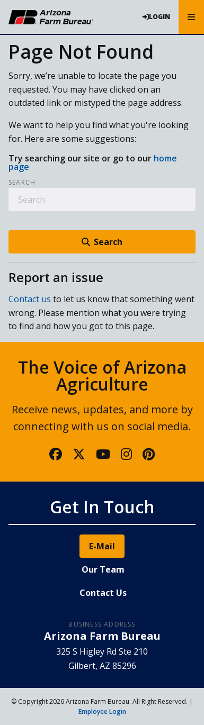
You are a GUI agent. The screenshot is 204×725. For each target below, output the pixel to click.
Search (22, 182)
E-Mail (102, 546)
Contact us (29, 299)
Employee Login (102, 711)
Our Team (103, 569)
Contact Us (103, 593)
